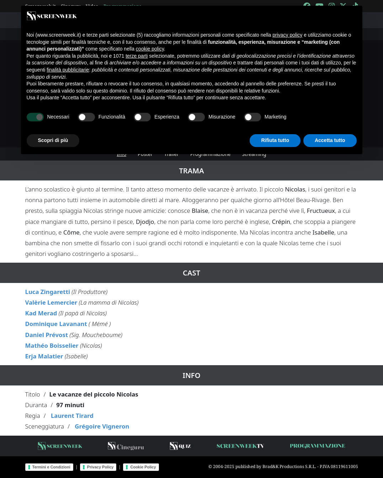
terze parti (137, 56)
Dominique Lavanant (56, 324)
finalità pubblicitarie (68, 70)
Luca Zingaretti (47, 292)
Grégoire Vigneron (102, 426)
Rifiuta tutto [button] (275, 140)
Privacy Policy (100, 467)
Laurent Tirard (72, 415)
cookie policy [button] (150, 49)
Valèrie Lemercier (51, 302)
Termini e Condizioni (51, 467)
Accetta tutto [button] (330, 140)
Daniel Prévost (46, 335)
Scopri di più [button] (53, 140)
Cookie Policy (143, 467)
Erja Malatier (44, 356)
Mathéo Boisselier (52, 345)
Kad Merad (41, 313)
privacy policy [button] (287, 35)
